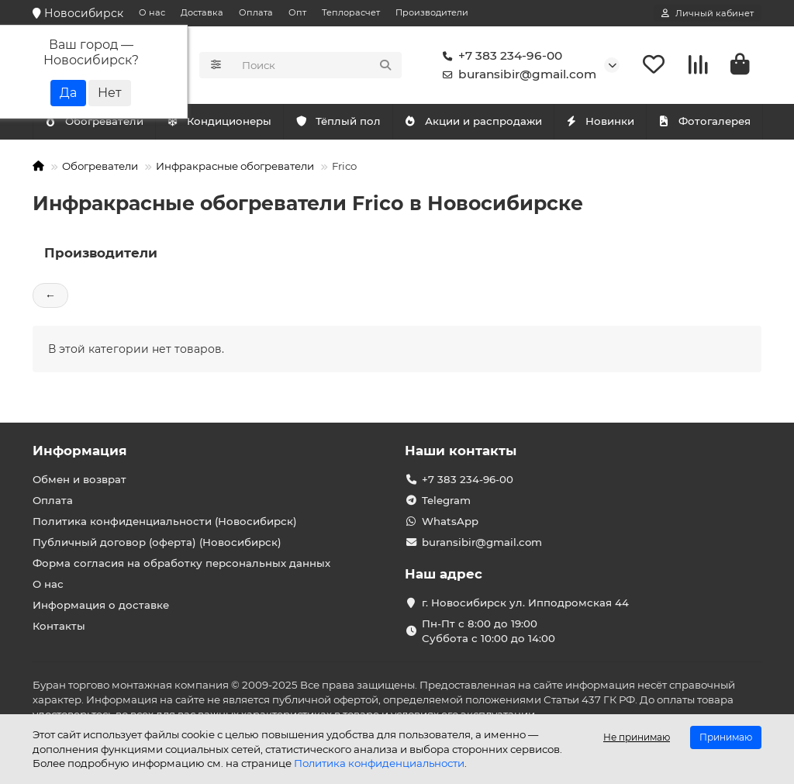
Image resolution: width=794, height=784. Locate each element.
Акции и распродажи (473, 121)
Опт (297, 12)
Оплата (256, 12)
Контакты (59, 626)
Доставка (202, 12)
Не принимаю (636, 737)
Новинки (600, 121)
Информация (80, 450)
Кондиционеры (97, 121)
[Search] (317, 65)
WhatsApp (450, 521)
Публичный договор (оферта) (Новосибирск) (157, 542)
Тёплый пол (338, 121)
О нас (152, 12)
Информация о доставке (101, 605)
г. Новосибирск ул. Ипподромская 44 (525, 602)
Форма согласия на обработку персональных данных (181, 563)
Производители (431, 12)
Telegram (446, 500)
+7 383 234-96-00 (499, 55)
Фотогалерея (704, 121)
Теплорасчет (351, 12)
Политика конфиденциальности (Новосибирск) (165, 521)
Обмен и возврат (79, 479)
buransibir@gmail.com (516, 74)
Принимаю (725, 737)
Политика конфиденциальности (379, 763)
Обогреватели (222, 121)
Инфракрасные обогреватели (235, 166)
